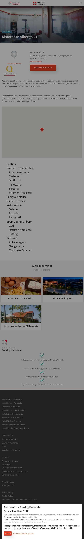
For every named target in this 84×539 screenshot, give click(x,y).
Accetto (8, 533)
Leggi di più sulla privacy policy (23, 533)
